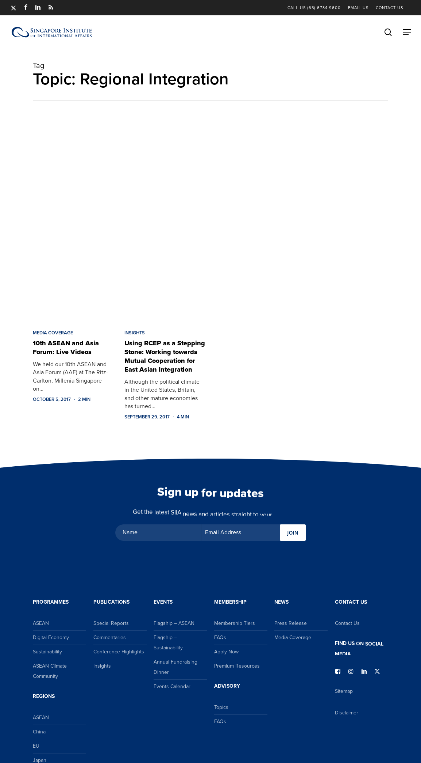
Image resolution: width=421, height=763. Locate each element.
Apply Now (226, 652)
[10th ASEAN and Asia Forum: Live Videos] (73, 220)
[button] (407, 32)
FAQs (220, 637)
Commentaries (109, 637)
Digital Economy (51, 637)
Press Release (290, 623)
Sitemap (344, 691)
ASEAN (41, 623)
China (39, 732)
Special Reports (111, 623)
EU (36, 746)
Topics (221, 707)
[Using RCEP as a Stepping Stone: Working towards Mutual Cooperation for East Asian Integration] (164, 220)
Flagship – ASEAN (174, 623)
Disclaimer (346, 713)
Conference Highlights (118, 652)
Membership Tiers (234, 623)
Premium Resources (237, 666)
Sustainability (47, 652)
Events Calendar (172, 686)
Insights (134, 332)
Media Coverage (53, 332)
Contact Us (347, 623)
